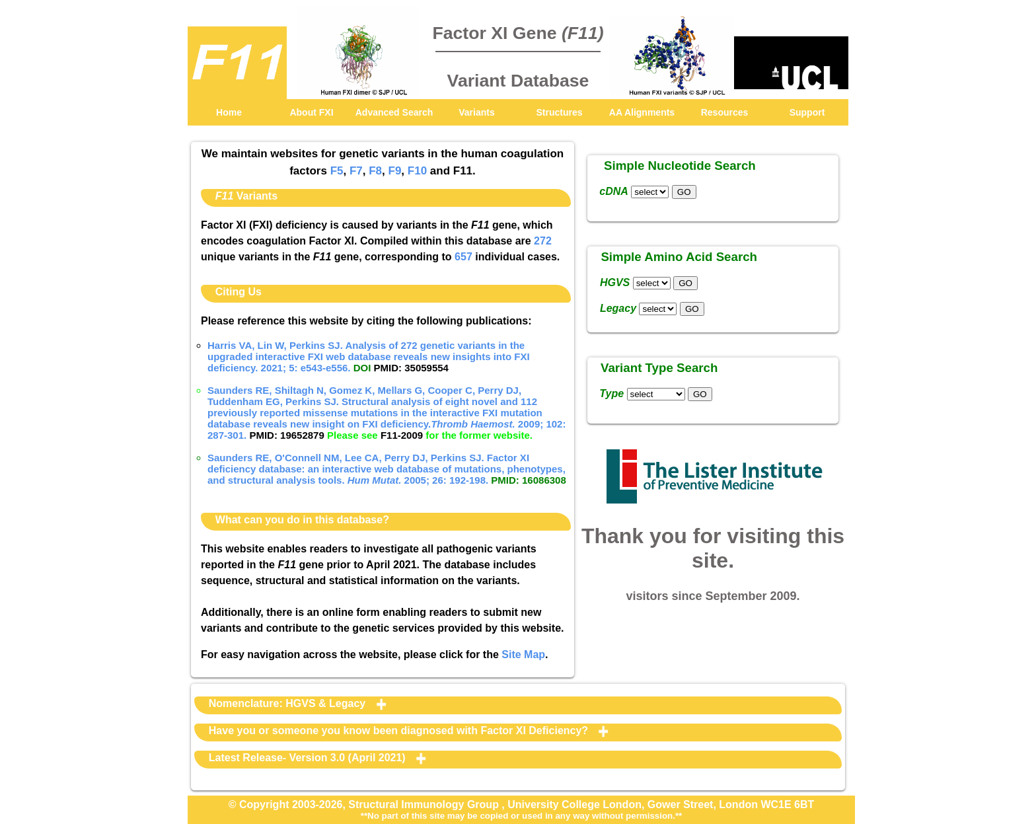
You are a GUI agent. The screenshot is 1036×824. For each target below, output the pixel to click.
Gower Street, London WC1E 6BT (731, 804)
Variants (476, 112)
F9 (395, 171)
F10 (417, 171)
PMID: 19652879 (286, 435)
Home (229, 112)
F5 (337, 171)
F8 (375, 171)
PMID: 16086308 (528, 480)
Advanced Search (394, 112)
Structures (559, 112)
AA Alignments (642, 112)
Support (807, 112)
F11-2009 (402, 435)
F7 (356, 171)
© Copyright (260, 804)
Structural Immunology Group (424, 804)
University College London (574, 804)
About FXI (311, 112)
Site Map (523, 654)
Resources (725, 112)
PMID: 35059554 (411, 367)
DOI (362, 367)
